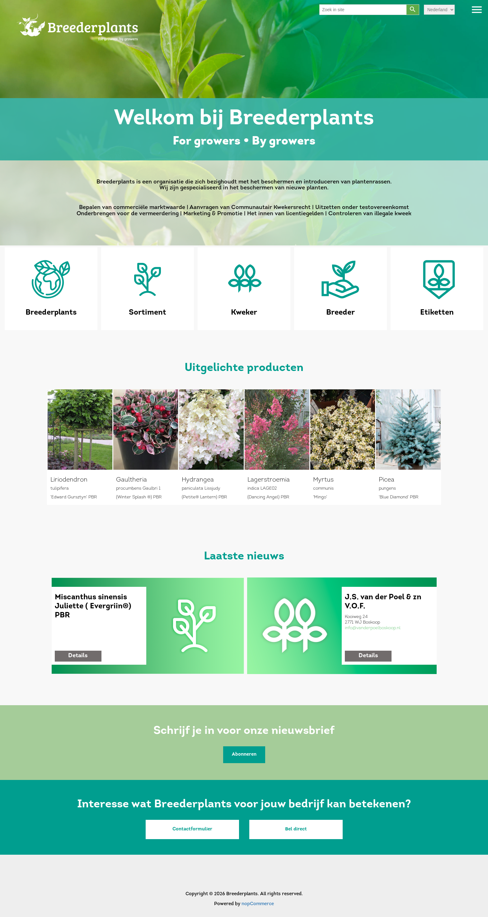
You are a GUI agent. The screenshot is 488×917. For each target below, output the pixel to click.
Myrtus (323, 480)
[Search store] (363, 10)
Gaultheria (131, 480)
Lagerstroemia (268, 480)
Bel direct (296, 829)
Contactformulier (192, 829)
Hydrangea (198, 480)
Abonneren (244, 754)
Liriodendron (68, 480)
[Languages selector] (439, 10)
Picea (386, 480)
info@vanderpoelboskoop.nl (373, 628)
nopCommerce (258, 904)
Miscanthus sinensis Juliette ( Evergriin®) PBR (93, 606)
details (78, 656)
